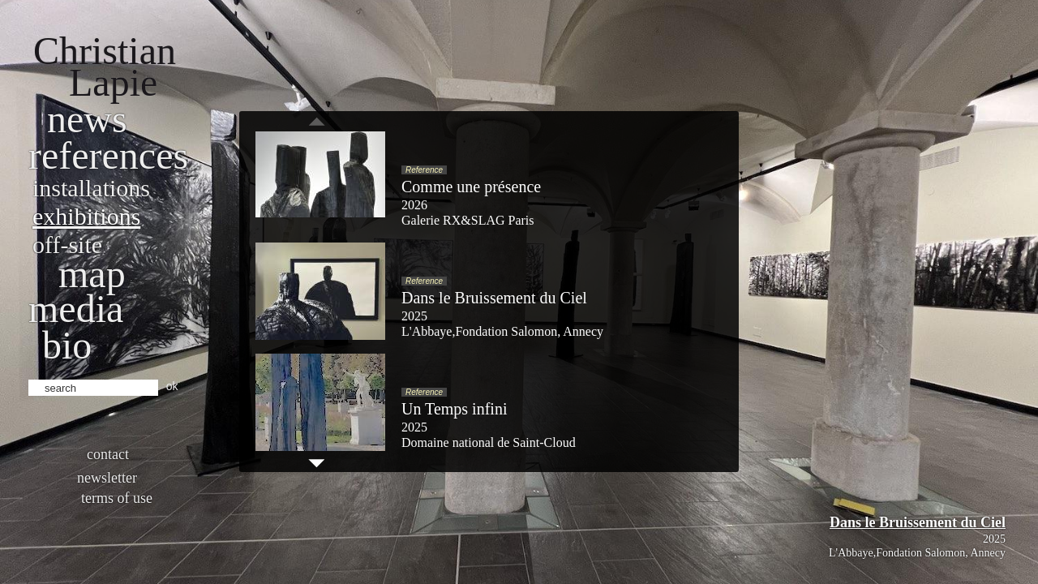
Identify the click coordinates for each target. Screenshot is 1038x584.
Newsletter (107, 478)
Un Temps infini (454, 409)
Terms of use (116, 498)
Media (75, 308)
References (108, 155)
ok (172, 386)
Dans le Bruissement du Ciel (918, 522)
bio (67, 345)
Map (92, 273)
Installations (91, 187)
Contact (108, 454)
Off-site (67, 244)
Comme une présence (471, 186)
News (87, 118)
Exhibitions (86, 216)
